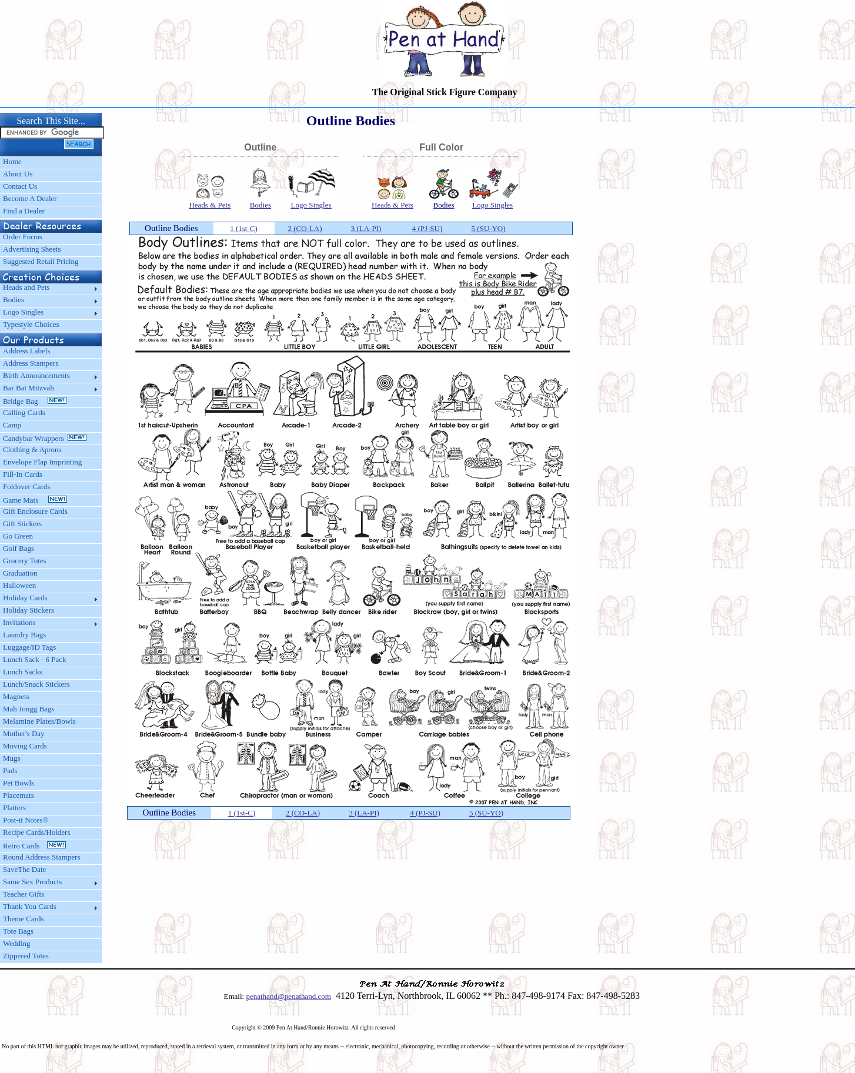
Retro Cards (34, 845)
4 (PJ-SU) (427, 228)
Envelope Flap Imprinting (42, 461)
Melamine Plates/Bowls (39, 721)
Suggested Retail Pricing (41, 261)
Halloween (19, 585)
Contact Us (20, 186)
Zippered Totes (26, 955)
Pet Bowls (18, 782)
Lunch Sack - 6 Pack (34, 659)
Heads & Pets (210, 204)
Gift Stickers (22, 523)
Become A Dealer (30, 198)
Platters (14, 807)
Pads (10, 770)
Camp (12, 424)
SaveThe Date (24, 869)
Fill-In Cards (22, 474)
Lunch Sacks (22, 671)
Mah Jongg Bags (28, 708)
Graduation (20, 573)
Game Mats (35, 500)
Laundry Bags (24, 634)
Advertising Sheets (32, 249)
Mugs (12, 758)
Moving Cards (25, 745)
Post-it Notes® (25, 819)
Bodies (13, 299)
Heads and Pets (26, 287)
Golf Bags (18, 548)
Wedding (17, 943)
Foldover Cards (27, 486)
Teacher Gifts (23, 894)
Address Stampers (30, 363)
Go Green (18, 536)
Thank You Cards (29, 906)
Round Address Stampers (41, 857)
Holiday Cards (25, 597)
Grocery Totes (24, 560)
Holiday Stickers (28, 610)
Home (12, 161)
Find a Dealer (24, 210)
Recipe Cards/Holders (36, 832)
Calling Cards (24, 412)
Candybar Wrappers (44, 438)
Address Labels (27, 350)
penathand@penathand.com (288, 996)
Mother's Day (24, 733)
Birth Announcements (36, 375)
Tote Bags (18, 931)
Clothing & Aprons (34, 449)
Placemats (18, 795)
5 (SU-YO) (488, 228)
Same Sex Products (32, 881)
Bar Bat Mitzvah (28, 387)
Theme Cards (23, 918)
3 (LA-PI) (366, 228)
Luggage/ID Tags (29, 647)
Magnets (16, 696)
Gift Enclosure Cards (35, 511)
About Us (17, 173)
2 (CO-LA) (305, 228)
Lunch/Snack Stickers (36, 684)
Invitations (19, 622)
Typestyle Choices (31, 324)
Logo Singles (23, 311)
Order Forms (22, 236)
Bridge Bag (34, 401)
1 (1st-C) (244, 228)
